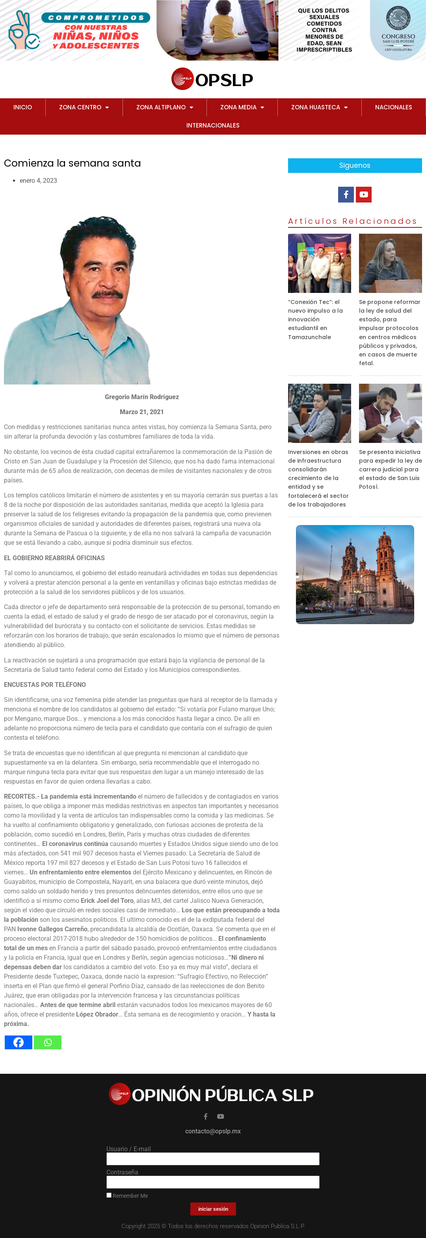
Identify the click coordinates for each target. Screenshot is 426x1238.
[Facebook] (18, 1042)
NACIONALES (393, 107)
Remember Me (127, 1196)
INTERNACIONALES (213, 125)
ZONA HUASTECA (319, 107)
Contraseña (122, 1172)
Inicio (22, 107)
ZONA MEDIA (242, 107)
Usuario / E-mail (128, 1149)
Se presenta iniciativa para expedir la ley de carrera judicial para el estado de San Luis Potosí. (390, 469)
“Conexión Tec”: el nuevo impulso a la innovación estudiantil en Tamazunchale (315, 319)
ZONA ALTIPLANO (164, 107)
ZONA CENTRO (84, 107)
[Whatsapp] (47, 1042)
